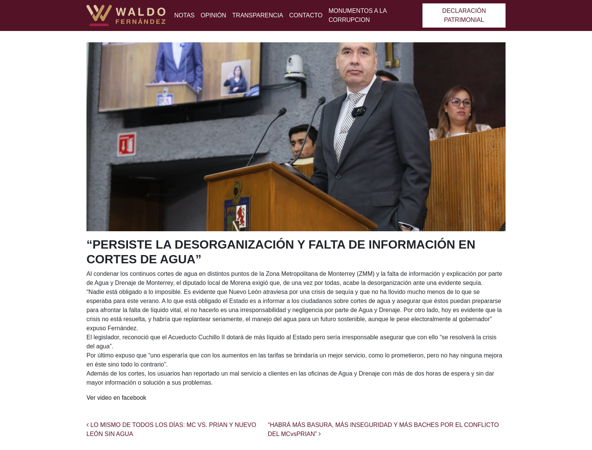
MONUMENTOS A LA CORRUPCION (357, 15)
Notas (184, 15)
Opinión (213, 15)
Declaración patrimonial (464, 15)
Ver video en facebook (116, 397)
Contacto (305, 15)
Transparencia (257, 15)
